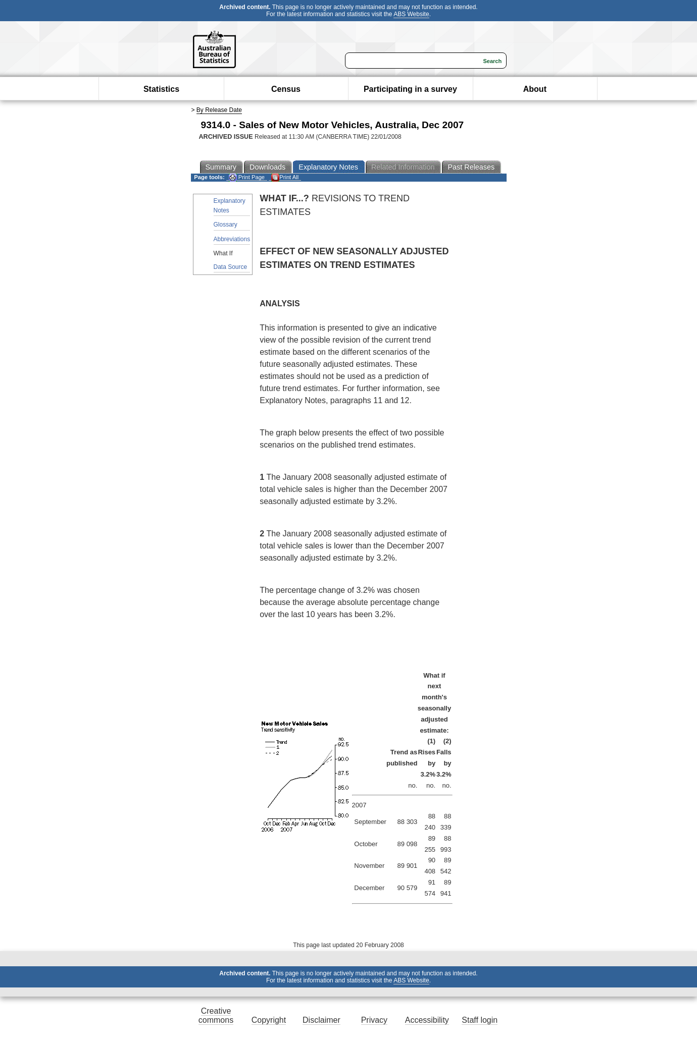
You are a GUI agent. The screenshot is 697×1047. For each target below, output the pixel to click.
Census (286, 89)
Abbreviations (232, 239)
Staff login (479, 1020)
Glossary (225, 224)
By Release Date (219, 110)
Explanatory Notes (229, 205)
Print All (284, 177)
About (534, 89)
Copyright (269, 1020)
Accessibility (427, 1020)
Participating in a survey (410, 89)
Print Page (247, 177)
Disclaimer (321, 1020)
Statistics (161, 89)
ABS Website (411, 14)
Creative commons (215, 1015)
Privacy (374, 1020)
